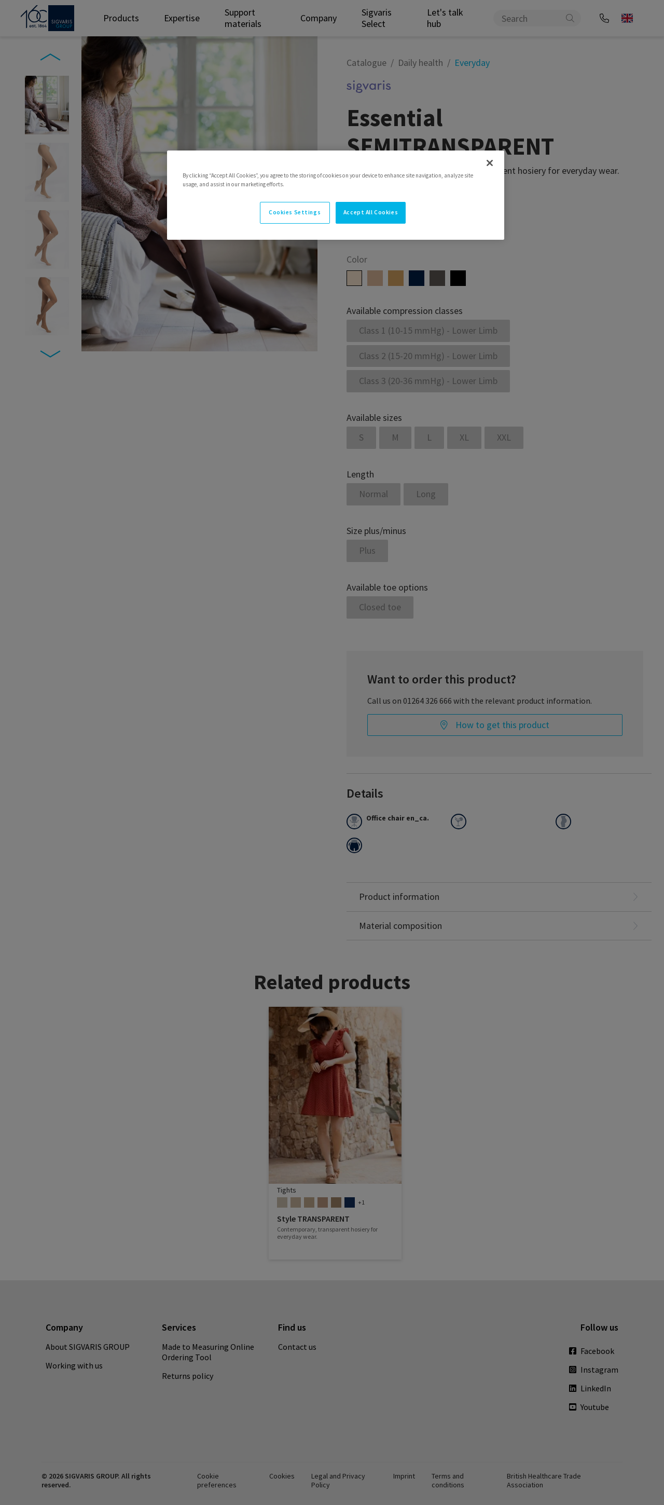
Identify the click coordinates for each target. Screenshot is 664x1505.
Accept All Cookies (370, 212)
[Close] (489, 163)
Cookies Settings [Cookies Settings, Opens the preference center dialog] (295, 212)
